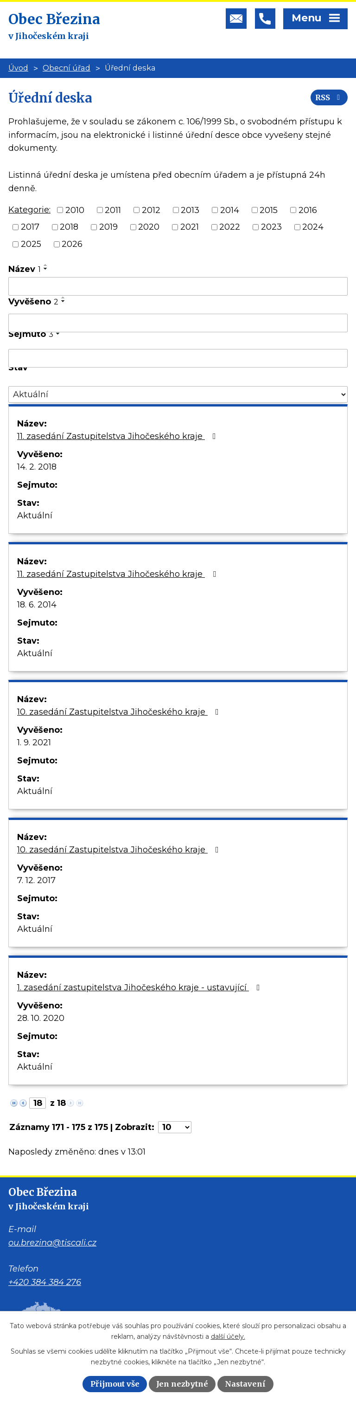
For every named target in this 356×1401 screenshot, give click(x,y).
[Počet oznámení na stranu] (174, 1127)
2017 (30, 227)
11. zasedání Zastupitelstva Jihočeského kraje (118, 436)
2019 (108, 227)
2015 (269, 210)
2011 (113, 210)
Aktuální (34, 515)
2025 (31, 244)
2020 (148, 227)
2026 (72, 244)
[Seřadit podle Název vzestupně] (46, 265)
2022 (229, 227)
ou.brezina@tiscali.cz (52, 1243)
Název (24, 269)
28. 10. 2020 (40, 1018)
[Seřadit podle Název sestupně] (46, 269)
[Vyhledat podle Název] (178, 286)
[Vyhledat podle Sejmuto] (178, 358)
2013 (190, 210)
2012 (151, 210)
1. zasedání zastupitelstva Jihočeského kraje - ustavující (140, 987)
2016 (308, 210)
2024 (313, 227)
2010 (74, 210)
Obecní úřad (66, 67)
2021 (189, 227)
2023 (271, 227)
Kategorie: (29, 210)
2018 (69, 227)
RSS (329, 97)
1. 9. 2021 (34, 742)
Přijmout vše (115, 1383)
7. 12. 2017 (36, 880)
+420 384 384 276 (44, 1282)
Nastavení (245, 1383)
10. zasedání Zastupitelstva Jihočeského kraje (119, 712)
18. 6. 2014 (37, 605)
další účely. (228, 1336)
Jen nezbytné (182, 1383)
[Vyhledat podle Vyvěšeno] (178, 323)
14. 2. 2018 (37, 467)
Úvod (18, 67)
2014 (229, 210)
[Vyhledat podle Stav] (178, 394)
